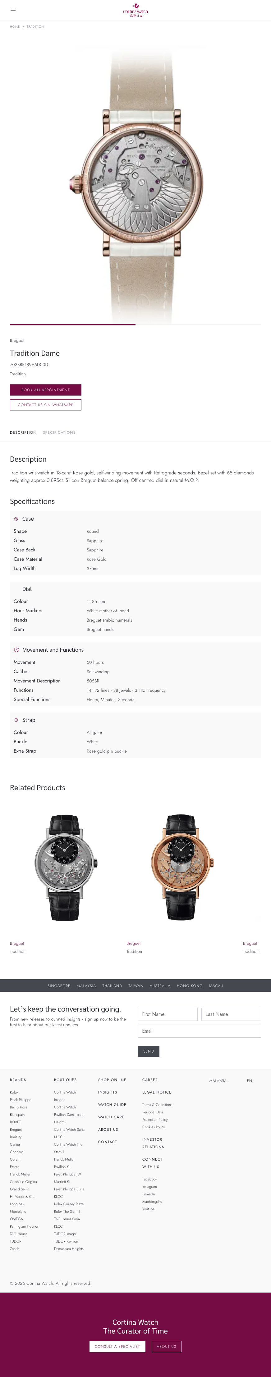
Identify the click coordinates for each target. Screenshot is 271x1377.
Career (150, 1080)
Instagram (149, 1186)
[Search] (258, 10)
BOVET (15, 1122)
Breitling (16, 1137)
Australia (160, 986)
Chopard (17, 1152)
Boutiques (65, 1080)
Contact (107, 1142)
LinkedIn (148, 1194)
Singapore (59, 986)
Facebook (149, 1179)
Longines (17, 1204)
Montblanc (18, 1211)
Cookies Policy (153, 1127)
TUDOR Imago (65, 1234)
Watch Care (111, 1117)
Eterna (15, 1167)
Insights (107, 1092)
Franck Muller (20, 1174)
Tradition (35, 27)
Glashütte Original (24, 1181)
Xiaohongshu (152, 1201)
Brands (18, 1080)
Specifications (59, 432)
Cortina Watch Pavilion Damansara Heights (69, 1114)
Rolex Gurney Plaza (69, 1204)
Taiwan (136, 986)
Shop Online (112, 1080)
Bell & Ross (18, 1107)
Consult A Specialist (117, 1346)
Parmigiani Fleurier (24, 1226)
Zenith (14, 1249)
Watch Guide (112, 1104)
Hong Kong (190, 986)
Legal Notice (157, 1092)
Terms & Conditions (157, 1104)
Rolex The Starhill (67, 1211)
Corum (15, 1159)
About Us (108, 1129)
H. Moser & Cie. (22, 1196)
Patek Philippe (20, 1100)
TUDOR (15, 1241)
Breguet (16, 1129)
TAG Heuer (18, 1234)
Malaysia (86, 986)
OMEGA (16, 1219)
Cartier (15, 1144)
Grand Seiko (19, 1189)
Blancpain (17, 1114)
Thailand (112, 986)
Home (15, 27)
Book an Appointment (45, 390)
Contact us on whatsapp (45, 405)
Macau (216, 986)
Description (23, 432)
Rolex (14, 1092)
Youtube (148, 1209)
